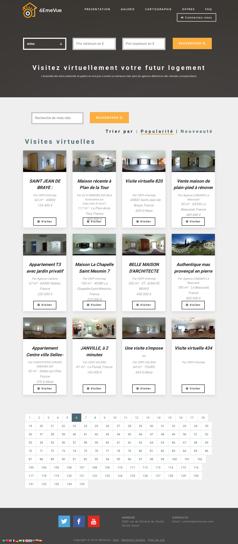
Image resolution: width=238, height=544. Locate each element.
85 (195, 451)
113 (157, 467)
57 (74, 442)
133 (56, 484)
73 (63, 451)
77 (107, 451)
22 (63, 426)
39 (63, 434)
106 (69, 467)
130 (196, 475)
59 (96, 442)
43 (107, 434)
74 (74, 451)
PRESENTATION (97, 9)
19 (30, 426)
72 (52, 451)
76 (96, 451)
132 (43, 484)
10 (114, 417)
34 (195, 426)
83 (173, 451)
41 (85, 434)
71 (41, 451)
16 (181, 417)
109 (107, 467)
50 (184, 434)
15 (169, 417)
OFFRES (188, 9)
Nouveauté (197, 131)
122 (94, 475)
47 (151, 434)
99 (162, 459)
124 (119, 475)
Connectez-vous (196, 17)
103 (31, 467)
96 (129, 459)
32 (173, 426)
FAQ (208, 9)
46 (140, 434)
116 (196, 467)
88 (41, 459)
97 (140, 459)
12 (136, 417)
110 (119, 467)
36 (30, 434)
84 (184, 451)
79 (129, 451)
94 (107, 459)
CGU (116, 540)
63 (140, 442)
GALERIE (128, 9)
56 (63, 442)
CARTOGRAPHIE (158, 9)
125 (132, 475)
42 (96, 434)
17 (192, 417)
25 (96, 426)
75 (85, 451)
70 (30, 451)
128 (170, 475)
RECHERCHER (192, 43)
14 (158, 417)
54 (41, 442)
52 (206, 434)
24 (85, 426)
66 (173, 442)
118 (43, 475)
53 (30, 442)
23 (74, 426)
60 (107, 442)
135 (81, 484)
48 (162, 434)
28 (129, 426)
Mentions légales (133, 540)
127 (157, 475)
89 (52, 459)
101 (187, 459)
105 (56, 467)
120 (69, 475)
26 (107, 426)
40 (74, 434)
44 (118, 434)
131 (31, 484)
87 (30, 459)
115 (183, 467)
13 (147, 417)
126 (145, 475)
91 (74, 459)
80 (140, 451)
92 (85, 459)
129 (183, 475)
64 (151, 442)
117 (31, 475)
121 (81, 475)
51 (195, 434)
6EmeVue (50, 10)
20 (41, 426)
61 (118, 442)
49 (173, 434)
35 (206, 426)
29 (140, 426)
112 (145, 467)
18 (203, 417)
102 (199, 459)
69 (206, 442)
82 (162, 451)
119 (56, 475)
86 (206, 451)
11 (125, 417)
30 (151, 426)
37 (41, 434)
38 (52, 434)
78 (118, 451)
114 (170, 467)
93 (96, 459)
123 (107, 475)
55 (52, 442)
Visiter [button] (44, 221)
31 (162, 426)
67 (184, 442)
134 (69, 484)
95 (118, 459)
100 (174, 459)
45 (129, 434)
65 (162, 442)
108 (94, 467)
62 (129, 442)
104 (43, 467)
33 (184, 426)
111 (132, 467)
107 (81, 467)
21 (52, 426)
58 (85, 442)
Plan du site (156, 540)
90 (63, 459)
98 (151, 459)
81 (151, 451)
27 (118, 426)
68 (195, 442)
